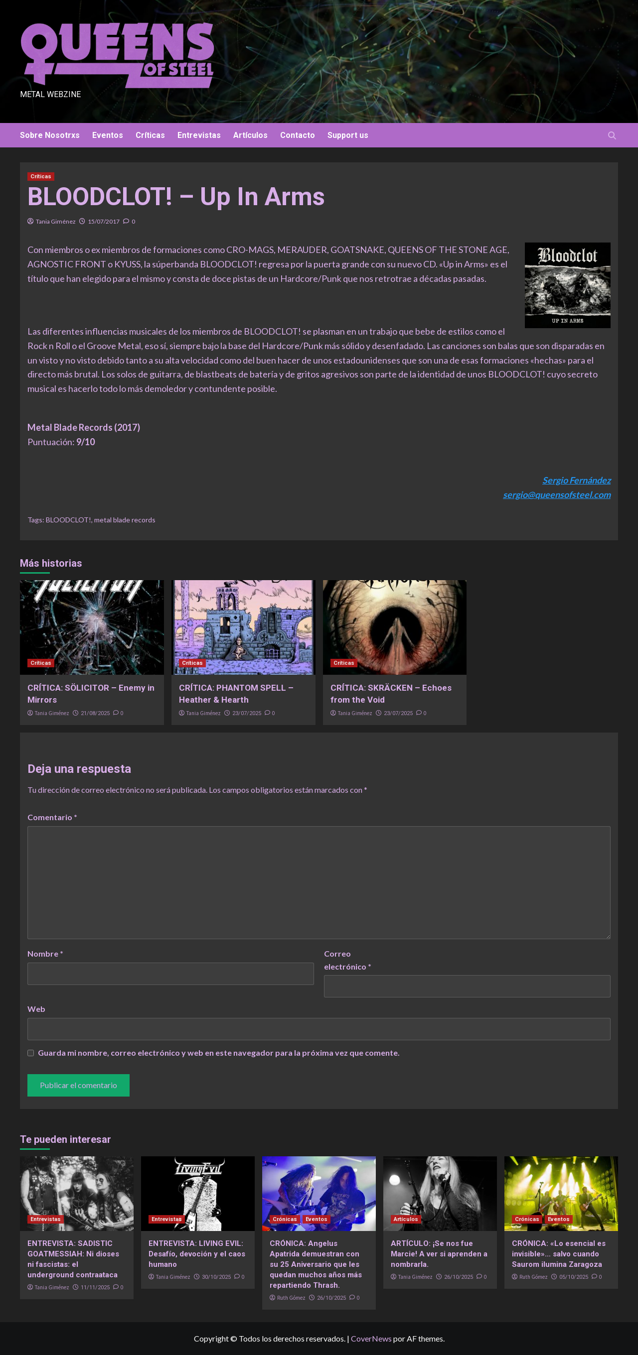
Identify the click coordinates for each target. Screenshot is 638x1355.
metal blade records (125, 519)
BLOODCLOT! (68, 519)
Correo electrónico (347, 960)
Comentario (52, 817)
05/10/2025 (573, 1277)
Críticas (150, 135)
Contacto (297, 135)
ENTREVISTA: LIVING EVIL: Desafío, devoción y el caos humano (197, 1254)
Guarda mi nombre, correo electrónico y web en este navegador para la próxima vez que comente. (219, 1052)
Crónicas (285, 1219)
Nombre (45, 953)
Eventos (107, 135)
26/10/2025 (331, 1298)
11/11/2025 (95, 1287)
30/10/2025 (216, 1277)
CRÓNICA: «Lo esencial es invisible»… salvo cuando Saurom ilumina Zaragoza (559, 1254)
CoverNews (371, 1338)
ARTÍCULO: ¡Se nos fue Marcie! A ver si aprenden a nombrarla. (439, 1254)
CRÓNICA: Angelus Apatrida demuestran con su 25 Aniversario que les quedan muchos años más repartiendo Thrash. (316, 1264)
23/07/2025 (246, 713)
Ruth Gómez (291, 1297)
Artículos (250, 135)
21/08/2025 (95, 713)
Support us (347, 135)
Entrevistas (199, 135)
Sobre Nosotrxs (50, 135)
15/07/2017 (104, 221)
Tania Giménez (56, 221)
